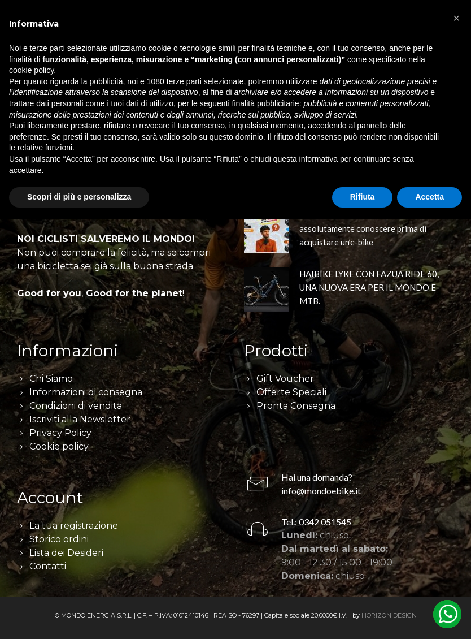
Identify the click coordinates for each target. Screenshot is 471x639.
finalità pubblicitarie (265, 103)
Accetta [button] (429, 196)
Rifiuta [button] (362, 196)
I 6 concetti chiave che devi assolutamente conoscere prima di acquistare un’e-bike (362, 228)
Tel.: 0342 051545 (316, 521)
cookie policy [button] (31, 70)
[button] (456, 18)
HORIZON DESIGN (389, 615)
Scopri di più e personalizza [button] (79, 196)
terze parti (184, 81)
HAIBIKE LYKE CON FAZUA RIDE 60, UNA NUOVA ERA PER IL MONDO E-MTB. (369, 287)
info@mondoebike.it (321, 490)
